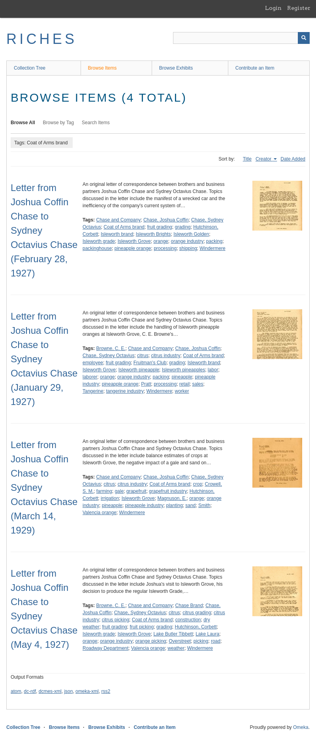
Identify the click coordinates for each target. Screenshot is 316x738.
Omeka (300, 727)
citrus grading (196, 612)
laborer (90, 377)
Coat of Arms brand (123, 227)
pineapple (182, 377)
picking (201, 641)
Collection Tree (29, 68)
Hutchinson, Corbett (196, 627)
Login (273, 8)
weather (175, 648)
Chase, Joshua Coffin (166, 220)
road (215, 641)
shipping (188, 248)
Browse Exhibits (176, 68)
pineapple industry (144, 505)
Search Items (96, 122)
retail (184, 384)
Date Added (292, 159)
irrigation (110, 498)
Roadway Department (105, 648)
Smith (204, 505)
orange (160, 241)
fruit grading (159, 227)
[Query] (241, 38)
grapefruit (136, 491)
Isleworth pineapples (183, 370)
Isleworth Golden (191, 234)
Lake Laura (207, 634)
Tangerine (93, 391)
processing (165, 248)
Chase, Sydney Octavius (108, 355)
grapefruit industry (168, 491)
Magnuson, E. (171, 498)
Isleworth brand (117, 234)
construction (188, 620)
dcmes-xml (50, 691)
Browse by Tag (58, 122)
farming (104, 491)
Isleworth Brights (153, 234)
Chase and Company (118, 220)
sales (197, 384)
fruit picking (142, 627)
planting (174, 505)
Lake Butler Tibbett (173, 634)
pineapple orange (133, 248)
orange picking (150, 641)
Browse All (23, 122)
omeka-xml (87, 691)
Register (298, 8)
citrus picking (115, 620)
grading (182, 227)
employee (93, 362)
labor (213, 370)
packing (214, 241)
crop (197, 484)
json (68, 691)
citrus (143, 355)
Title (247, 159)
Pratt (146, 384)
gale (119, 491)
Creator (264, 159)
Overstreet (180, 641)
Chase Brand (189, 605)
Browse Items (102, 68)
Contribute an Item (255, 68)
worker (182, 391)
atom (16, 691)
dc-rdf (30, 691)
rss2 (105, 691)
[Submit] (304, 38)
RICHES (41, 39)
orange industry (187, 241)
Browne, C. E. (110, 348)
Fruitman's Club (150, 362)
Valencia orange (100, 512)
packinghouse (97, 248)
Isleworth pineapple (138, 370)
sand (190, 505)
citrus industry (165, 355)
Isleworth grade (99, 241)
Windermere (212, 248)
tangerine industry (124, 391)
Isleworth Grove (134, 241)
